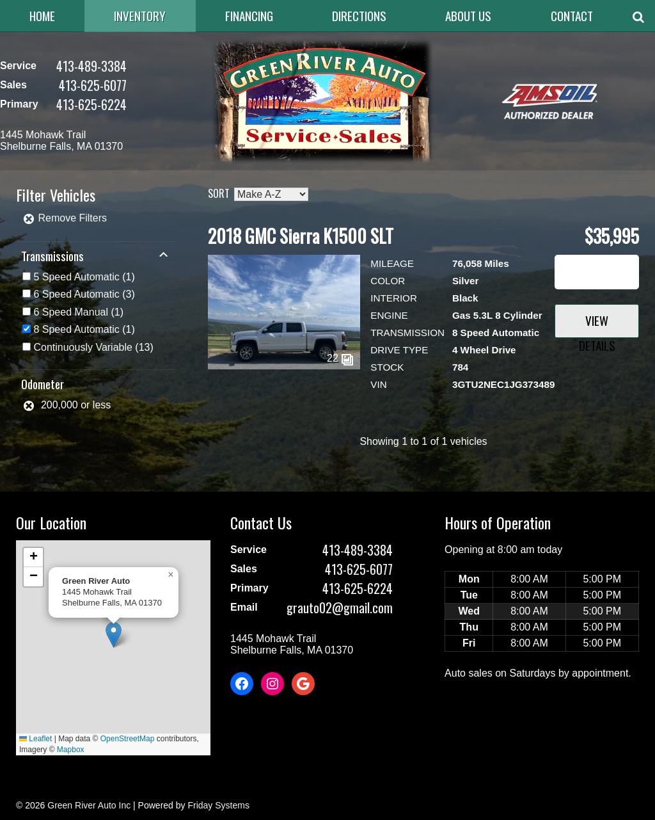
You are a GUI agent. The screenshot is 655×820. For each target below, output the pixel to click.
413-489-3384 (91, 66)
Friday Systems (218, 805)
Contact (572, 15)
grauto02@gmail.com (340, 607)
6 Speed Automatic (76, 294)
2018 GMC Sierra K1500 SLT (300, 236)
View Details (597, 324)
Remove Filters (64, 218)
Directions (359, 15)
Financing (249, 15)
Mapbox (70, 749)
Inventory (140, 15)
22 (340, 358)
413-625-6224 (91, 104)
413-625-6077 (93, 85)
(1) (83, 276)
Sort (219, 193)
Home (42, 15)
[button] (114, 635)
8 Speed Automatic (76, 329)
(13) (93, 347)
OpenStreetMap (127, 738)
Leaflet (35, 738)
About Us (468, 15)
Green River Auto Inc (88, 805)
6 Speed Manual (70, 312)
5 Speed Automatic (76, 276)
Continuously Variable (82, 347)
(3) (83, 294)
